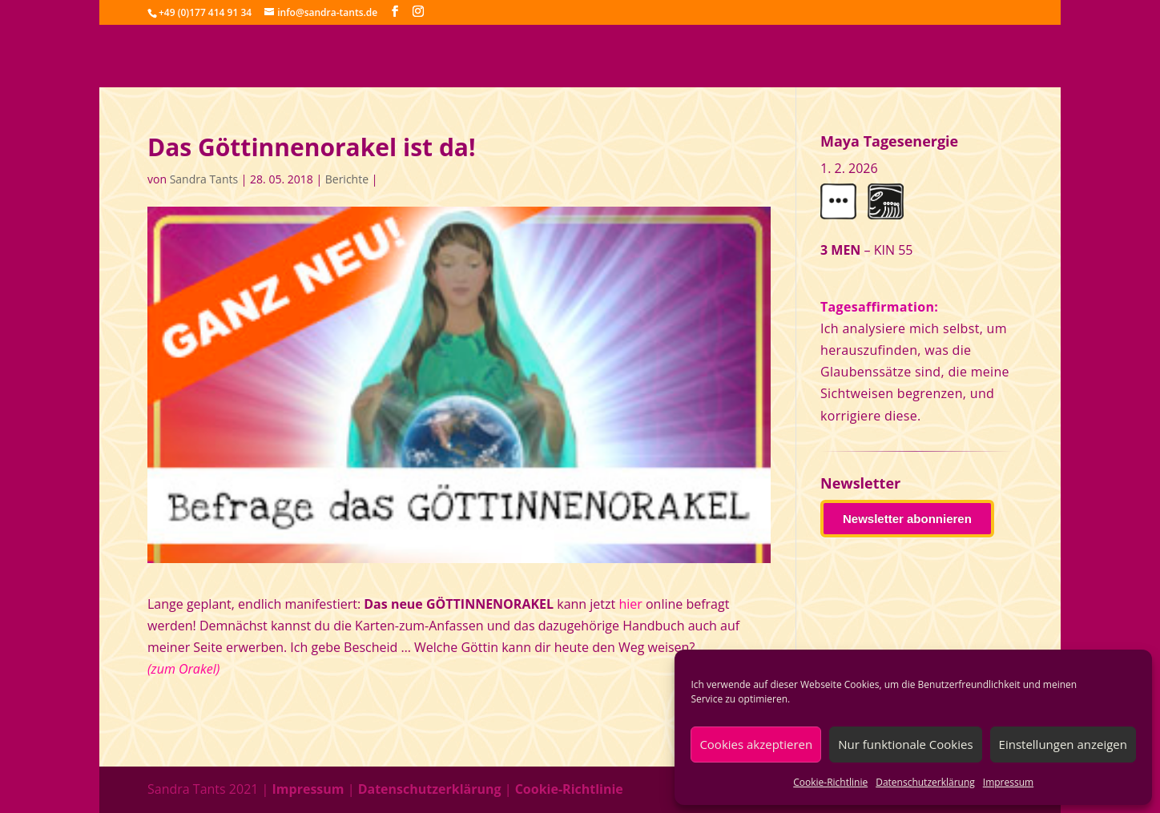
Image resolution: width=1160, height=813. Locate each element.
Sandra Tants (204, 179)
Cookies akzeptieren (755, 744)
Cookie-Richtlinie (830, 782)
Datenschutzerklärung (925, 782)
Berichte (347, 179)
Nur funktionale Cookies (905, 744)
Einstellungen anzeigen (1063, 744)
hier (630, 604)
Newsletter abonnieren (907, 518)
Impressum (1008, 782)
